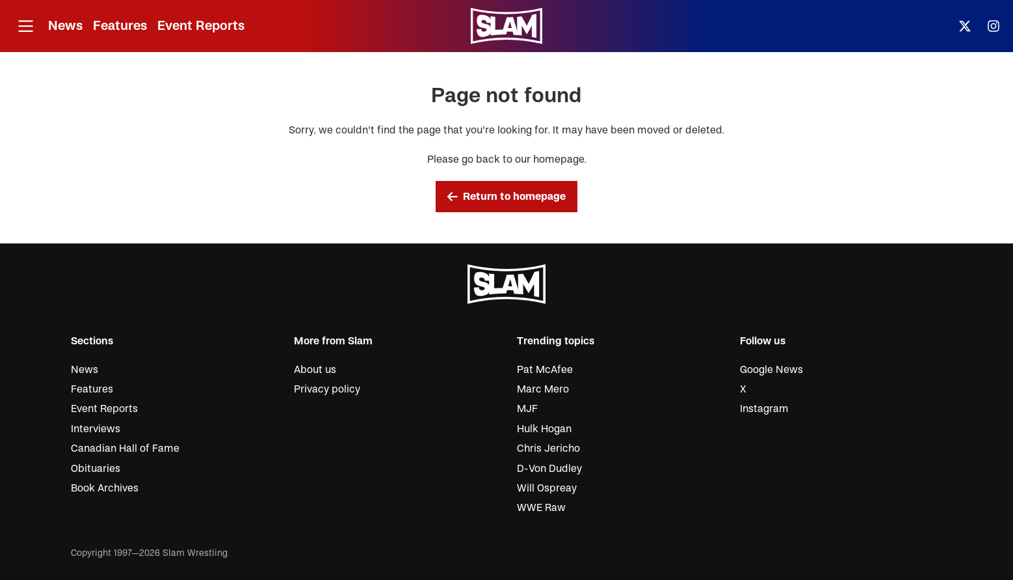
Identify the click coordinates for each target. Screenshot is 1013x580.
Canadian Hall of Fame (125, 448)
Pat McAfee (545, 370)
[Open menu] (25, 26)
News (65, 25)
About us (315, 370)
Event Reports (200, 25)
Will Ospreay (547, 488)
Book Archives (104, 488)
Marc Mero (543, 389)
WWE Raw (541, 508)
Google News (771, 370)
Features (120, 25)
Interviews (95, 429)
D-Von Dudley (549, 469)
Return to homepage (506, 196)
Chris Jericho (548, 448)
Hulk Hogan (544, 429)
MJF (527, 409)
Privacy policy (327, 389)
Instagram (764, 409)
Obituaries (95, 469)
